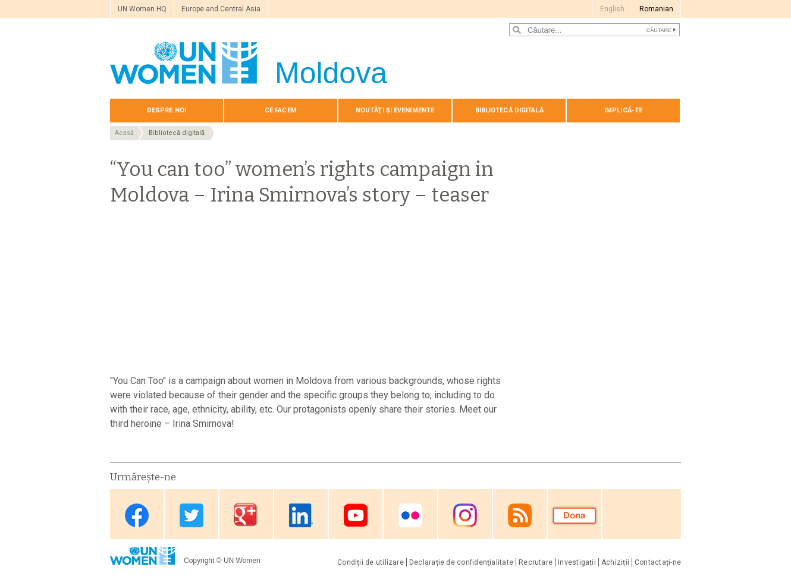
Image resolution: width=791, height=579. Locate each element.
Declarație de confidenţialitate (461, 562)
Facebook (137, 515)
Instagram (465, 515)
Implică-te (623, 110)
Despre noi (166, 110)
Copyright (199, 560)
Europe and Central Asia (220, 9)
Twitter (191, 515)
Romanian (656, 9)
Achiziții (615, 562)
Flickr (410, 515)
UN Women (242, 560)
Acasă (124, 133)
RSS (520, 515)
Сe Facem (281, 110)
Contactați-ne (658, 562)
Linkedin (301, 515)
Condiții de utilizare (370, 562)
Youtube (355, 515)
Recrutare (536, 562)
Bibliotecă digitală (509, 110)
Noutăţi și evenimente (395, 110)
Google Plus (246, 515)
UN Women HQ (142, 9)
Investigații (577, 562)
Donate (574, 515)
